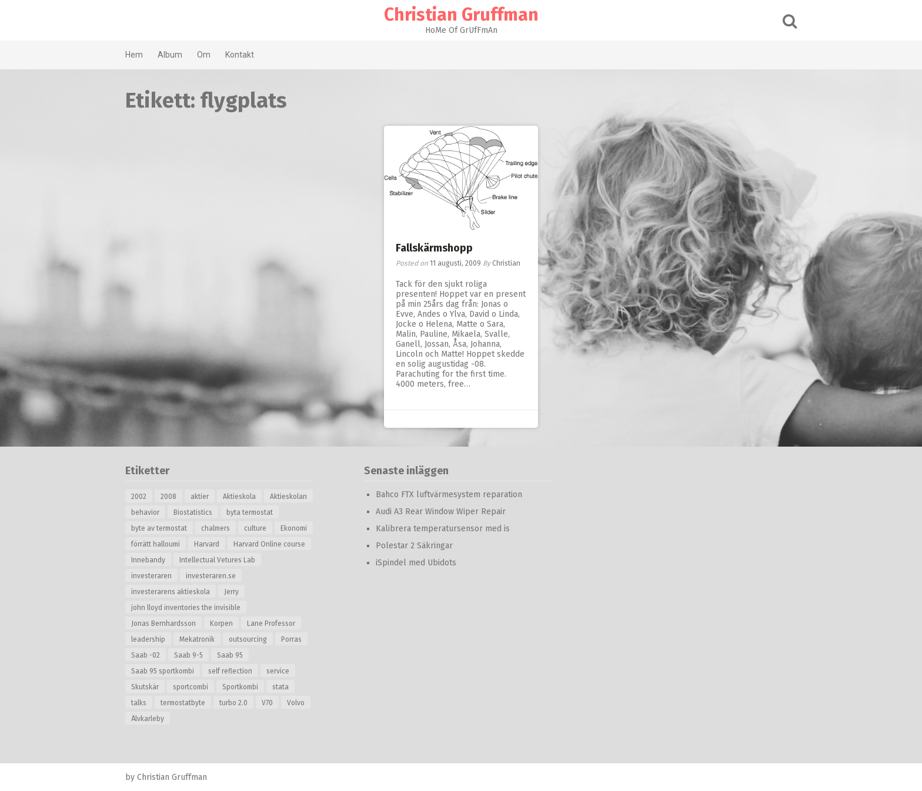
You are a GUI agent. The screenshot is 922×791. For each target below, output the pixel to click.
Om (204, 54)
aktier (200, 496)
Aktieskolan (288, 496)
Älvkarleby (147, 719)
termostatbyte (183, 703)
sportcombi (190, 687)
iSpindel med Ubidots (416, 563)
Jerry (231, 592)
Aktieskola (239, 496)
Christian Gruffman (461, 14)
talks (138, 703)
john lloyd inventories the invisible (185, 608)
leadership (148, 639)
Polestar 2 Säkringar (414, 546)
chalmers (215, 528)
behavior (145, 512)
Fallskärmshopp (434, 248)
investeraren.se (211, 576)
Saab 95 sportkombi (162, 671)
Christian (506, 263)
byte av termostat (159, 528)
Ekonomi (293, 528)
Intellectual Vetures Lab (217, 560)
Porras (291, 639)
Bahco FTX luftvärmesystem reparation (449, 495)
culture (255, 528)
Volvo (296, 703)
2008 (168, 496)
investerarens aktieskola (170, 592)
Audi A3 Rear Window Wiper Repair (441, 512)
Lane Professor (271, 623)
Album (170, 54)
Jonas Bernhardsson (163, 623)
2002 (138, 496)
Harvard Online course (269, 544)
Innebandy (148, 560)
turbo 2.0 (233, 703)
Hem (134, 54)
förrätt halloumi (155, 544)
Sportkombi (240, 687)
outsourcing (248, 639)
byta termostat (249, 512)
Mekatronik (197, 639)
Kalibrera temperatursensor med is (443, 529)
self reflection (230, 671)
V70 (267, 703)
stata (280, 687)
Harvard (206, 544)
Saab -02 (145, 655)
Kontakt (239, 54)
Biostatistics (192, 512)
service (277, 671)
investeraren (151, 576)
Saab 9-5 (188, 655)
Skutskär (145, 687)
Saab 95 (230, 655)
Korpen (221, 623)
